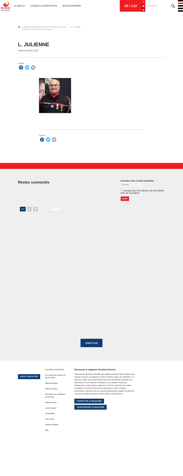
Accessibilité (50, 413)
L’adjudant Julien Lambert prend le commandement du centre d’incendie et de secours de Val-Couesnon (44, 28)
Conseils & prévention (43, 6)
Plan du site (49, 419)
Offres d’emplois (51, 383)
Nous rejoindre (71, 6)
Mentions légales (51, 425)
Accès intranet (50, 408)
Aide (47, 430)
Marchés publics (51, 389)
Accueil (19, 27)
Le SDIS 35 (19, 6)
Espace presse (51, 402)
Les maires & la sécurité (54, 369)
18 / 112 (130, 6)
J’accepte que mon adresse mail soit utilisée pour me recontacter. (142, 191)
